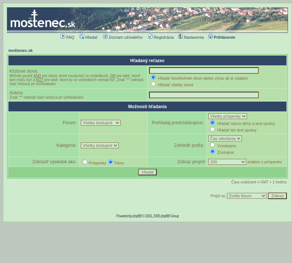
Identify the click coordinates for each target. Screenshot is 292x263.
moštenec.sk (20, 50)
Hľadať (89, 37)
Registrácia (161, 37)
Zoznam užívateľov (123, 37)
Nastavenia (191, 37)
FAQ (67, 37)
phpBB (137, 216)
